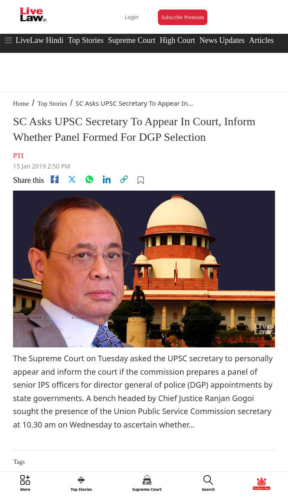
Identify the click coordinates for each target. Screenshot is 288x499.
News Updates (222, 40)
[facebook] (55, 179)
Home (21, 103)
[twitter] (72, 179)
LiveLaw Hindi (39, 40)
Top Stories (85, 40)
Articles (261, 40)
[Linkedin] (107, 179)
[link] (124, 179)
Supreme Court (132, 40)
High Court (177, 40)
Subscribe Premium (182, 17)
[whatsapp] (89, 179)
